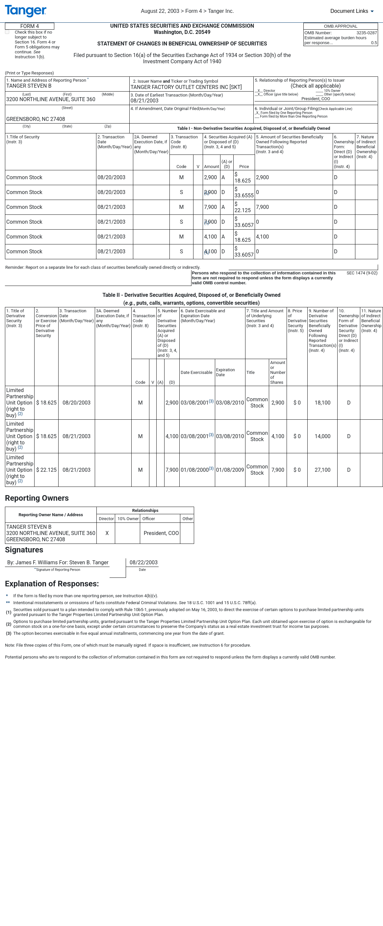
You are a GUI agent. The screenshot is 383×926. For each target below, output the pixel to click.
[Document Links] (353, 11)
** (35, 568)
